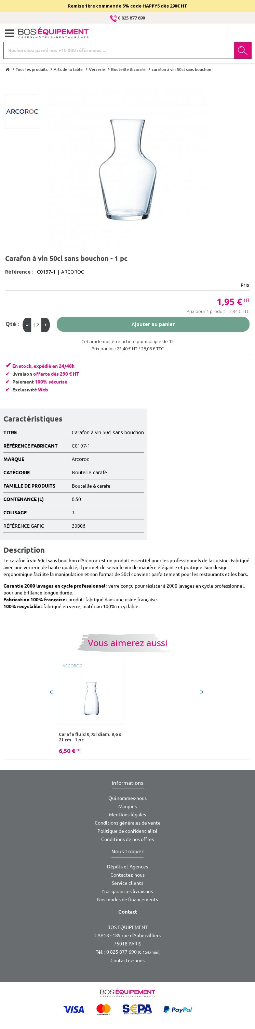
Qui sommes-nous (127, 798)
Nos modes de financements (127, 899)
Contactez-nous (127, 875)
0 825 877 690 (127, 18)
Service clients (127, 883)
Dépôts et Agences (127, 866)
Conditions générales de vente (128, 823)
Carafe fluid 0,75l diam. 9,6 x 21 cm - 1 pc (90, 736)
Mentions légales (127, 814)
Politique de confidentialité (127, 831)
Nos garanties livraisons (127, 891)
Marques (127, 806)
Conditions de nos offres (127, 839)
